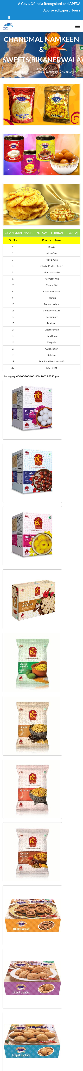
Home (41, 68)
